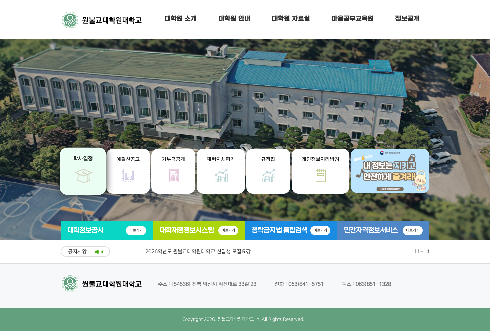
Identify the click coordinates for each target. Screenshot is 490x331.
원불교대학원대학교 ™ (238, 319)
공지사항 (77, 251)
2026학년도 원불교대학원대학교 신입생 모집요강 (198, 251)
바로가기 (136, 230)
